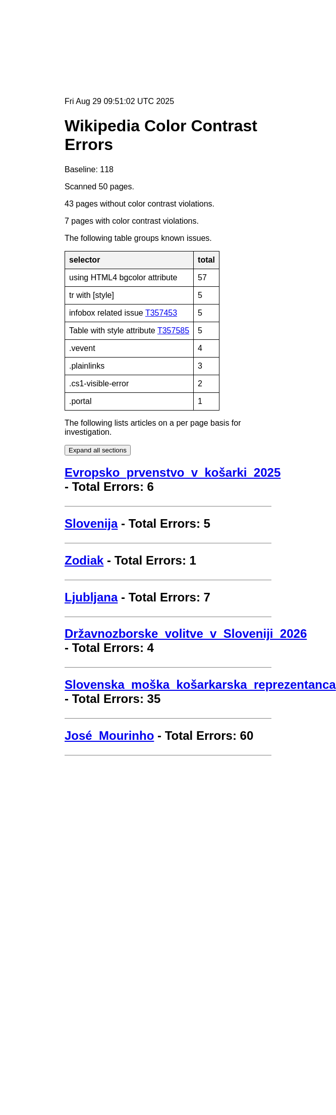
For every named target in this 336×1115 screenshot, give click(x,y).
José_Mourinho (109, 735)
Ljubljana (91, 597)
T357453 (161, 313)
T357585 (173, 330)
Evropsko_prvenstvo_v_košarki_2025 (173, 472)
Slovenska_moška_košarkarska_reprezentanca (200, 684)
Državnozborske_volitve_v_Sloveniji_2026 (186, 633)
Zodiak (84, 560)
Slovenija (91, 523)
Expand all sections (98, 450)
